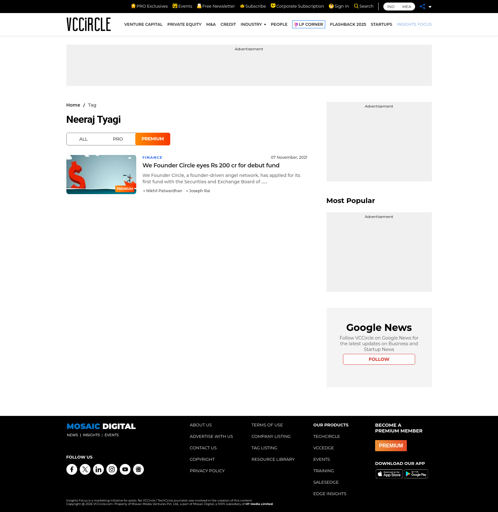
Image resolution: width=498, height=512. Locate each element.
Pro (118, 139)
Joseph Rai (199, 190)
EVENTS (321, 459)
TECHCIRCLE (326, 436)
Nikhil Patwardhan (164, 190)
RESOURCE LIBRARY (273, 459)
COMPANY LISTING (271, 436)
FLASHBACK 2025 (348, 25)
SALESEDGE (326, 482)
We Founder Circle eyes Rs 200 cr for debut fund (211, 165)
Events (182, 6)
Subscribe (253, 6)
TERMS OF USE (267, 424)
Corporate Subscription (297, 6)
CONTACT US (203, 447)
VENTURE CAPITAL (143, 25)
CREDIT (228, 25)
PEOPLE (279, 25)
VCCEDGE (323, 447)
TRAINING (323, 470)
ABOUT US (201, 424)
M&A (211, 25)
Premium (153, 139)
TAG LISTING (264, 447)
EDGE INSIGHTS (330, 493)
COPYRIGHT (202, 459)
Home (73, 105)
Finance (153, 157)
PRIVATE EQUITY (184, 25)
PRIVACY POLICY (207, 470)
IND (390, 6)
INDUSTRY (251, 25)
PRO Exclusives (149, 6)
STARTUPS (381, 25)
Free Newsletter (216, 6)
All (83, 139)
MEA (406, 6)
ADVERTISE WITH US (211, 436)
